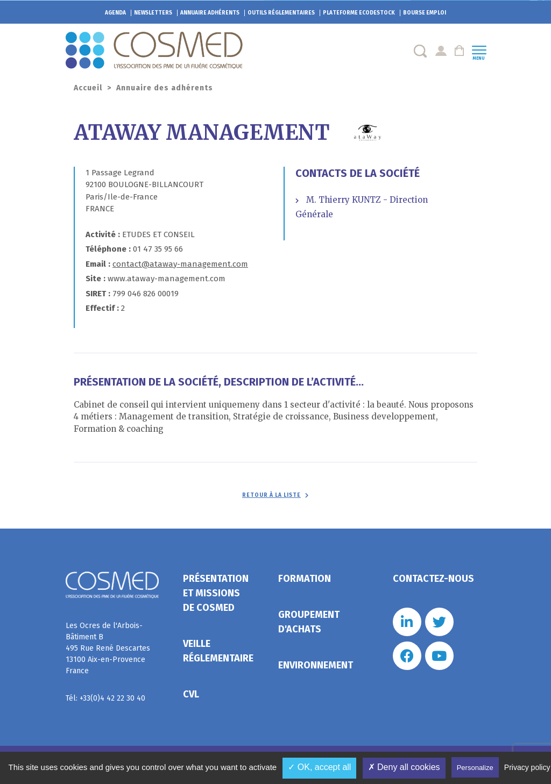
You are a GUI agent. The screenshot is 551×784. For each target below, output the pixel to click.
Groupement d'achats (309, 622)
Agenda (115, 13)
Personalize (475, 768)
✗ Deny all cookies (404, 767)
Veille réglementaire (218, 651)
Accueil (88, 87)
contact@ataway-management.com (180, 264)
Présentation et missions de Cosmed (216, 593)
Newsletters (153, 13)
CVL (191, 694)
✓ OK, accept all (319, 767)
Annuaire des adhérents (164, 87)
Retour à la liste (271, 495)
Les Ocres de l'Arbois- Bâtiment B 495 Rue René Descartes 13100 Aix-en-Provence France (108, 648)
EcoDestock (359, 13)
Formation (304, 579)
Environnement (315, 665)
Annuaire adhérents (209, 13)
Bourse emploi (424, 13)
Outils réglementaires (281, 13)
